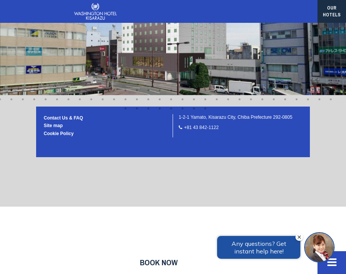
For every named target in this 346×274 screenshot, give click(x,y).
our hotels (332, 11)
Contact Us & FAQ (63, 23)
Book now (159, 262)
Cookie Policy (59, 38)
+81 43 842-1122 (201, 32)
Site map (53, 30)
